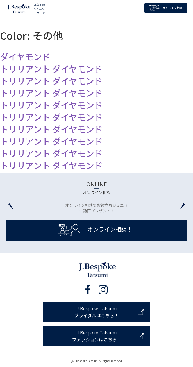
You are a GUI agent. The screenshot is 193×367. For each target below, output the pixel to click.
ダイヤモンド (25, 56)
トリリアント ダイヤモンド (51, 68)
